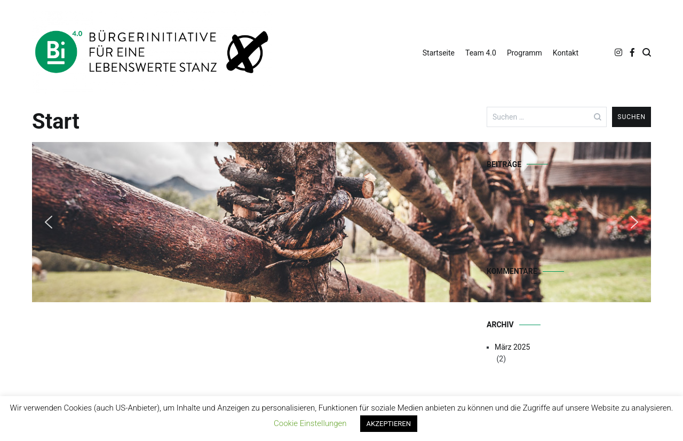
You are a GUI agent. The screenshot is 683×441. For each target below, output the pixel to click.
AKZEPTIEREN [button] (389, 424)
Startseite (439, 53)
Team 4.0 (480, 53)
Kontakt (565, 53)
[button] (48, 222)
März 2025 (512, 347)
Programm (524, 53)
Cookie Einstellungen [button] (310, 423)
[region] (238, 222)
